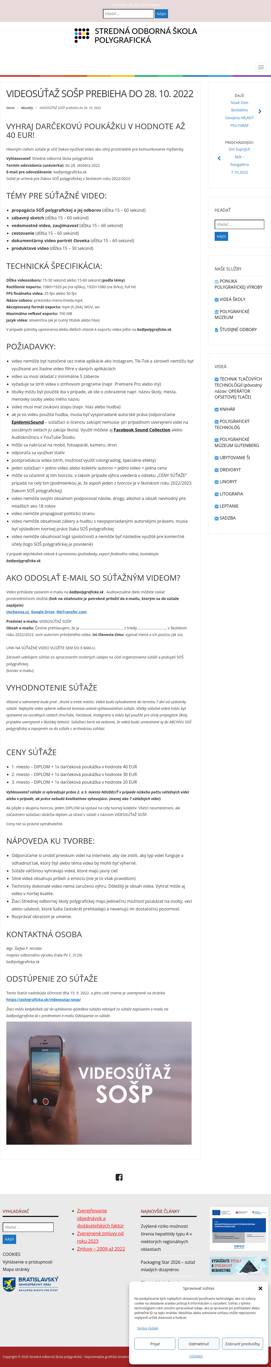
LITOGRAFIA (229, 494)
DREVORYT (228, 470)
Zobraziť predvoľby (242, 1343)
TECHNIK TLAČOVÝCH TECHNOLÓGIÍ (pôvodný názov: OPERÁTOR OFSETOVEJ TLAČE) (238, 388)
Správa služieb (147, 1328)
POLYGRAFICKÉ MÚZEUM (232, 315)
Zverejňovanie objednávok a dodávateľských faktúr (100, 1218)
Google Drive (43, 611)
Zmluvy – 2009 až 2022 (101, 1249)
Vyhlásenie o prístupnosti (27, 1262)
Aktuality (27, 108)
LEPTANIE (226, 506)
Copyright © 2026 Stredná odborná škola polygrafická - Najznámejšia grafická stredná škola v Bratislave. (79, 1357)
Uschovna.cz (17, 611)
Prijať (155, 1343)
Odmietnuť (199, 1343)
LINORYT (226, 482)
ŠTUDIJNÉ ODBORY (236, 329)
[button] (260, 1288)
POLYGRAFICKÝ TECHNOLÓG (232, 424)
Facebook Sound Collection (142, 430)
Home (10, 108)
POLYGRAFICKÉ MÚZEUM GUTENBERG (237, 442)
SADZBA (225, 518)
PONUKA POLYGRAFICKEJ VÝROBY (239, 284)
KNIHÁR (225, 409)
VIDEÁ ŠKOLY (230, 299)
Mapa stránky (16, 1269)
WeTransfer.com (71, 611)
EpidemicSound (28, 422)
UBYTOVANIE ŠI (232, 458)
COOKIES (196, 1356)
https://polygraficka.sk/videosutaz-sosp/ (43, 999)
